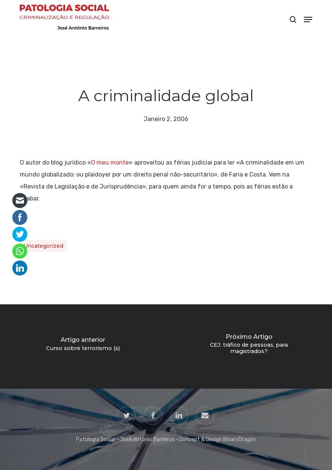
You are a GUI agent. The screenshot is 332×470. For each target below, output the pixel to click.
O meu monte (110, 162)
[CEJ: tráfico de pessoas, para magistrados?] (249, 346)
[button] (308, 19)
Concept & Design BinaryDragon (217, 439)
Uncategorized (43, 245)
